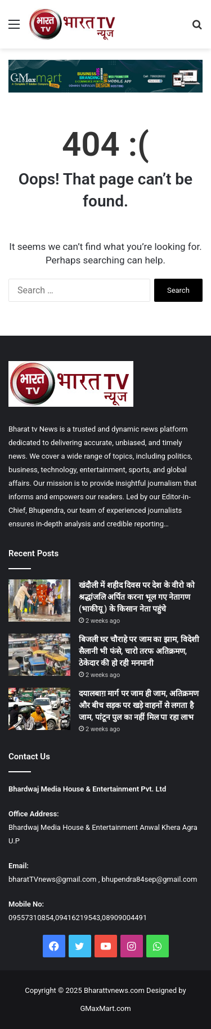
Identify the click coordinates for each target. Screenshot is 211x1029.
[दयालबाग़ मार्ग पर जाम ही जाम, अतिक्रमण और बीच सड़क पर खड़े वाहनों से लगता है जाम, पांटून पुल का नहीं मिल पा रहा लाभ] (39, 709)
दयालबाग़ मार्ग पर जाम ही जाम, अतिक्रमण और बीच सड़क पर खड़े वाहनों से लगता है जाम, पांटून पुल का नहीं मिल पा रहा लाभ (139, 705)
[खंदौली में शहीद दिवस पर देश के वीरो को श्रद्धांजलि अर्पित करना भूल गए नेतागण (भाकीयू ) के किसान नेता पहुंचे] (39, 600)
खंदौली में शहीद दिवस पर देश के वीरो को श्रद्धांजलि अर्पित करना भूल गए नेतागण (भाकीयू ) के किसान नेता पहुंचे (137, 597)
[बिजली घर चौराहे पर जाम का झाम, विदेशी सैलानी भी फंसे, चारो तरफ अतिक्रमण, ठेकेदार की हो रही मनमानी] (39, 655)
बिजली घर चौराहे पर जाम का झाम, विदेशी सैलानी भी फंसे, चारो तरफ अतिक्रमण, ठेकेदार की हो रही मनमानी (139, 651)
